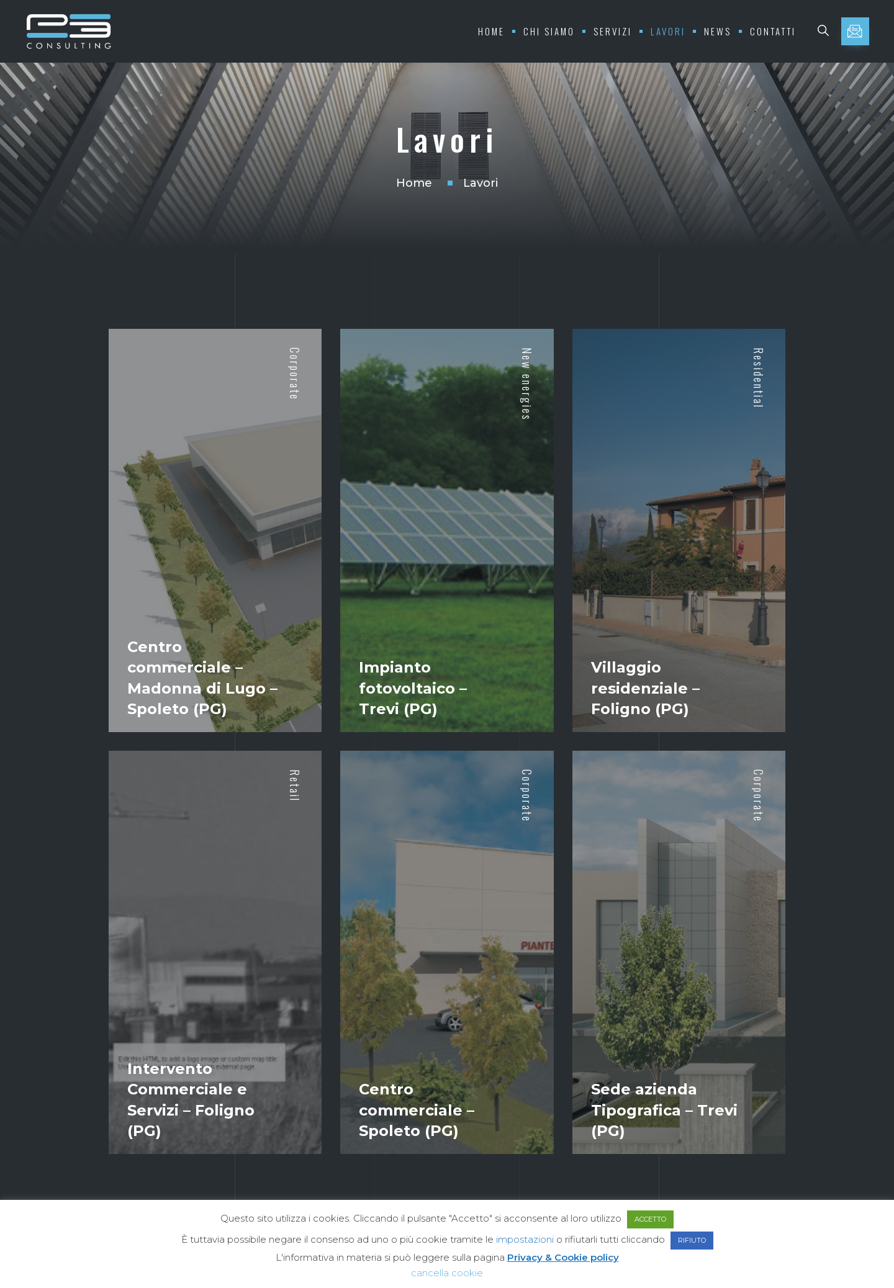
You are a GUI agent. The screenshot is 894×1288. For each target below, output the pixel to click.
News (717, 31)
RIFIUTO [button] (692, 1240)
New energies (527, 384)
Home (491, 31)
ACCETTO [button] (650, 1219)
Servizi (613, 31)
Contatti (773, 31)
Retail (295, 785)
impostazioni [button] (525, 1239)
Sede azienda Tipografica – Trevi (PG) (664, 1110)
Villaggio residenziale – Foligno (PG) (645, 688)
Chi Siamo (549, 31)
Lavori (668, 31)
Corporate (295, 374)
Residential (759, 378)
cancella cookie (447, 1273)
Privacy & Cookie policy (563, 1257)
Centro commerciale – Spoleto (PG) (416, 1110)
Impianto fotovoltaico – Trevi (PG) (413, 688)
